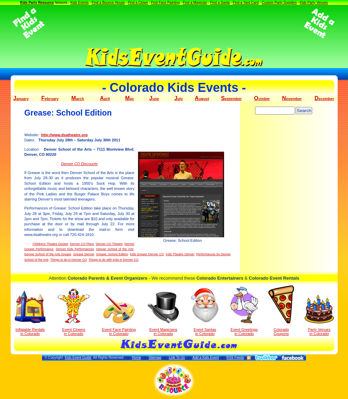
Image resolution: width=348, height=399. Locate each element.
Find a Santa (220, 2)
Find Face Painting (165, 2)
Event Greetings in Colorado (244, 311)
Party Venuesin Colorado (319, 315)
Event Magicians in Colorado (163, 314)
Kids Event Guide (78, 357)
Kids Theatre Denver (180, 254)
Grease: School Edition (112, 254)
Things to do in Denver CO (68, 259)
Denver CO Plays (82, 244)
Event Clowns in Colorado (73, 312)
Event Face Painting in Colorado (119, 314)
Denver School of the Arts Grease (48, 254)
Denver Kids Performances (75, 249)
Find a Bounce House (108, 2)
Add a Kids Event (205, 357)
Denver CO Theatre (109, 244)
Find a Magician (195, 2)
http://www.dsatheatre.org (64, 135)
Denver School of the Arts (115, 249)
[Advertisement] (174, 23)
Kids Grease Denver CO (147, 254)
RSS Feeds (235, 357)
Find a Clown (138, 2)
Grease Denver (83, 254)
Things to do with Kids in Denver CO (113, 259)
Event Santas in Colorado (205, 311)
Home (136, 357)
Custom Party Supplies (279, 2)
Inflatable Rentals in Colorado (30, 313)
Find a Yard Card (246, 2)
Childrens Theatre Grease (50, 244)
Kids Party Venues (314, 2)
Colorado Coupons (281, 310)
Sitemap (155, 357)
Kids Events (80, 2)
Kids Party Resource (37, 2)
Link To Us (177, 357)
